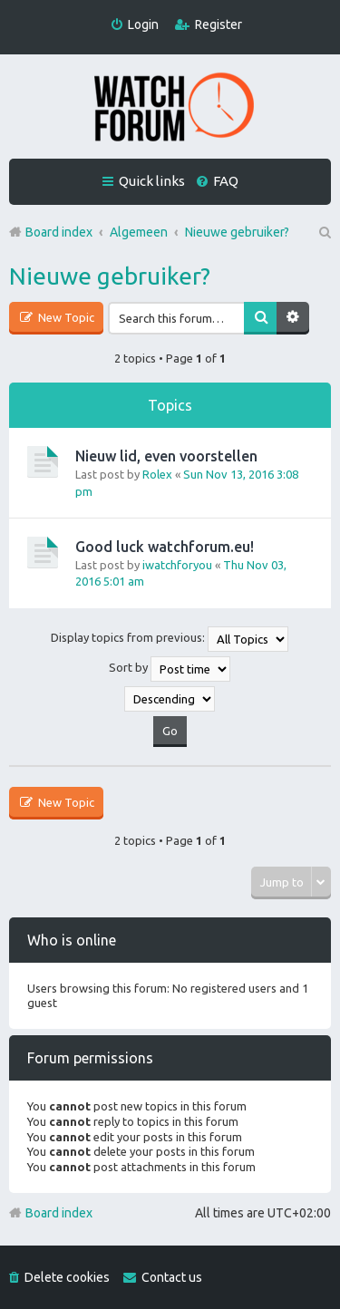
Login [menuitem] (143, 24)
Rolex (157, 474)
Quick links (152, 181)
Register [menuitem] (218, 24)
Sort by (169, 669)
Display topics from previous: (169, 639)
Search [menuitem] (323, 232)
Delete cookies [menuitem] (67, 1277)
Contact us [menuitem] (171, 1277)
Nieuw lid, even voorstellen (166, 456)
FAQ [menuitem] (225, 181)
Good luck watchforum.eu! (164, 546)
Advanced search (293, 318)
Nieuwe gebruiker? (109, 276)
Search (260, 318)
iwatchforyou (177, 564)
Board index (58, 1213)
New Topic (64, 317)
